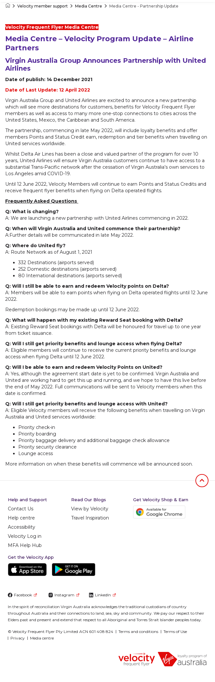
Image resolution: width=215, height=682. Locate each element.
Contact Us (20, 509)
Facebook (22, 594)
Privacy (17, 638)
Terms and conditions (138, 631)
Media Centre (88, 6)
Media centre (42, 638)
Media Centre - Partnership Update (143, 6)
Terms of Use (175, 631)
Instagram (63, 594)
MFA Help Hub (25, 545)
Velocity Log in (24, 536)
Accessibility (21, 527)
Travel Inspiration (90, 518)
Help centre (21, 518)
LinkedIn (102, 594)
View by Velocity (89, 509)
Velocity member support (42, 6)
